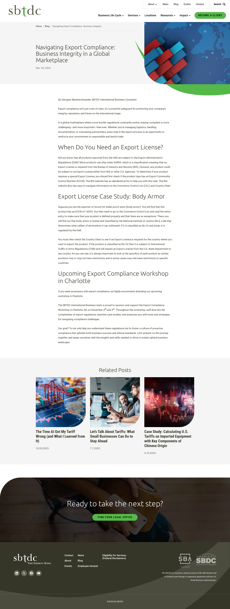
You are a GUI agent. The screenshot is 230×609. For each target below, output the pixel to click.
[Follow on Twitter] (24, 573)
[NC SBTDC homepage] (25, 11)
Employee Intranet (88, 566)
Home (39, 26)
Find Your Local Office (115, 517)
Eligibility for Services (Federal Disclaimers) (114, 557)
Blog (176, 4)
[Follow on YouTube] (39, 573)
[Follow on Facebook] (31, 573)
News (165, 4)
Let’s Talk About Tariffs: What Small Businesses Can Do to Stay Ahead (112, 436)
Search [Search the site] (220, 4)
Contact (200, 4)
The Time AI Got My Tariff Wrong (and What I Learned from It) (60, 436)
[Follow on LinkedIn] (17, 573)
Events (187, 4)
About (68, 560)
